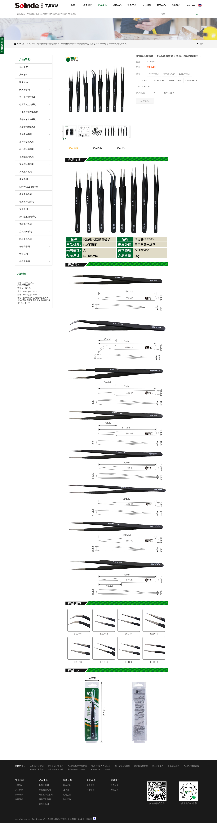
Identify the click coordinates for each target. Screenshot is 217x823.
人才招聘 (146, 5)
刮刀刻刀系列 (25, 231)
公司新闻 (91, 785)
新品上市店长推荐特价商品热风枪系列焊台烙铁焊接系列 (55, 14)
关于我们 (87, 5)
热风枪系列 (24, 89)
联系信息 (114, 785)
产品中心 (102, 5)
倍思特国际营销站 (55, 766)
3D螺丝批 (30, 14)
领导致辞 (19, 795)
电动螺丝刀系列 (26, 149)
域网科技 (89, 819)
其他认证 (67, 795)
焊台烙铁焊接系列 (27, 97)
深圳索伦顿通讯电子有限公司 (58, 819)
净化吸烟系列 (25, 134)
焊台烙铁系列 (45, 790)
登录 (188, 6)
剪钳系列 (23, 209)
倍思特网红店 (173, 766)
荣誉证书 (67, 799)
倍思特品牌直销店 (191, 766)
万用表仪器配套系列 (28, 112)
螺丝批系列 (44, 804)
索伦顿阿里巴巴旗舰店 (77, 769)
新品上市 (23, 67)
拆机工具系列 (25, 172)
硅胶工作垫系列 (26, 202)
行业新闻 (91, 790)
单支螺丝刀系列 (26, 157)
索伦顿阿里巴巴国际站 (100, 769)
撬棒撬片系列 (25, 224)
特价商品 (23, 82)
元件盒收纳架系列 (27, 217)
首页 (73, 5)
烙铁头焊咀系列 (46, 795)
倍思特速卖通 (157, 766)
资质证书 (131, 5)
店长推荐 (23, 74)
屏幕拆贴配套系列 (27, 127)
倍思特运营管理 (141, 766)
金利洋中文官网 (37, 766)
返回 (201, 44)
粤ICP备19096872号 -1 (40, 819)
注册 (193, 6)
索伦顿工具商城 (37, 769)
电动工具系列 (25, 239)
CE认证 (66, 790)
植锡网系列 (24, 246)
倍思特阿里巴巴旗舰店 (77, 766)
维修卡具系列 (25, 194)
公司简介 (19, 785)
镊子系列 (23, 179)
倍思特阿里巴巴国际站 (100, 766)
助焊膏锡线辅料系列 (28, 187)
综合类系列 (24, 261)
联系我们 (176, 5)
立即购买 (144, 101)
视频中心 (117, 5)
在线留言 (114, 790)
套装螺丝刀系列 (26, 164)
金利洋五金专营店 (122, 766)
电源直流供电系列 (27, 104)
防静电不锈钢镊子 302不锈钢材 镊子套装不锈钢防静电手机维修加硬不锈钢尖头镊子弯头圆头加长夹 (83, 44)
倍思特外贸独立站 (55, 769)
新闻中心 (161, 5)
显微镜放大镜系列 (27, 119)
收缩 (2, 45)
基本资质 (67, 785)
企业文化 (19, 790)
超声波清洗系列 (26, 142)
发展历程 (19, 799)
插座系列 (23, 254)
